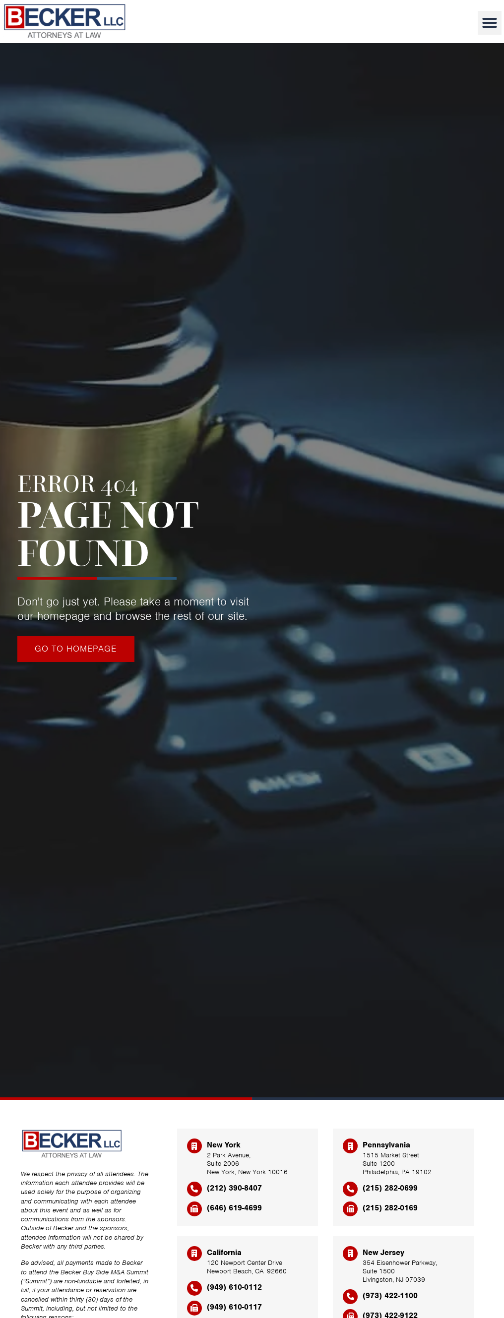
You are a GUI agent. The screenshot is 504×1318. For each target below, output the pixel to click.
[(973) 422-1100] (350, 1296)
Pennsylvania (386, 1145)
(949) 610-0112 (234, 1287)
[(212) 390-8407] (194, 1189)
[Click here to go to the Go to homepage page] (75, 649)
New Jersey (383, 1253)
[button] (490, 23)
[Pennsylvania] (350, 1145)
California (224, 1253)
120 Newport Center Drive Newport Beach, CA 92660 (247, 1266)
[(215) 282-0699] (350, 1189)
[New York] (194, 1145)
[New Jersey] (350, 1253)
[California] (194, 1253)
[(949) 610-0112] (194, 1288)
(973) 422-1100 (390, 1296)
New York (224, 1145)
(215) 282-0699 (390, 1188)
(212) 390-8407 (234, 1188)
